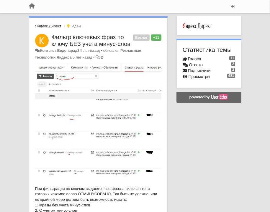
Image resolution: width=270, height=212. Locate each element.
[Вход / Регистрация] (233, 6)
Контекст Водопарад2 (59, 51)
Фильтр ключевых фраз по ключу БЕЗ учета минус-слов (91, 40)
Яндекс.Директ (48, 26)
